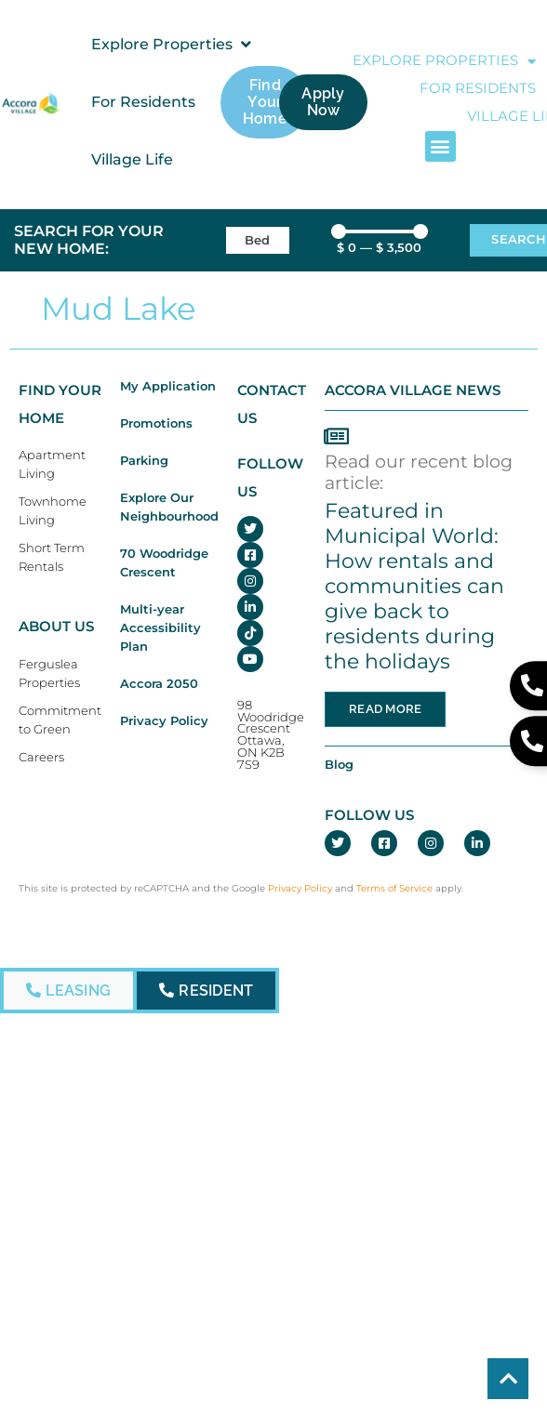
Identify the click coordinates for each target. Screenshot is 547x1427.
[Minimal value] (380, 231)
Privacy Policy (164, 721)
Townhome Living (53, 511)
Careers (41, 757)
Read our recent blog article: (419, 472)
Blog (339, 765)
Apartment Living (52, 464)
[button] (172, 44)
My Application (168, 386)
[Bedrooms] (257, 240)
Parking (144, 461)
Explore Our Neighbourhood (169, 507)
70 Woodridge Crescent (164, 563)
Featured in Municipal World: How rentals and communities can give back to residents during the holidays (414, 585)
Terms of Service (394, 888)
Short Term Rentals (52, 557)
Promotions (156, 423)
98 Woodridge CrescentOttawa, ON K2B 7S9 (270, 735)
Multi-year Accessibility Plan (160, 628)
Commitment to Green (60, 720)
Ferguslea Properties (49, 673)
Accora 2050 (159, 684)
